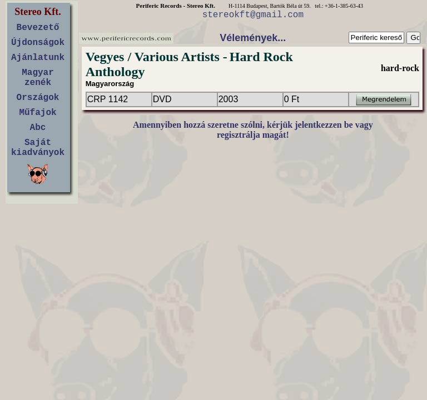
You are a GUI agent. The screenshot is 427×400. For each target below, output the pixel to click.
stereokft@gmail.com (253, 15)
